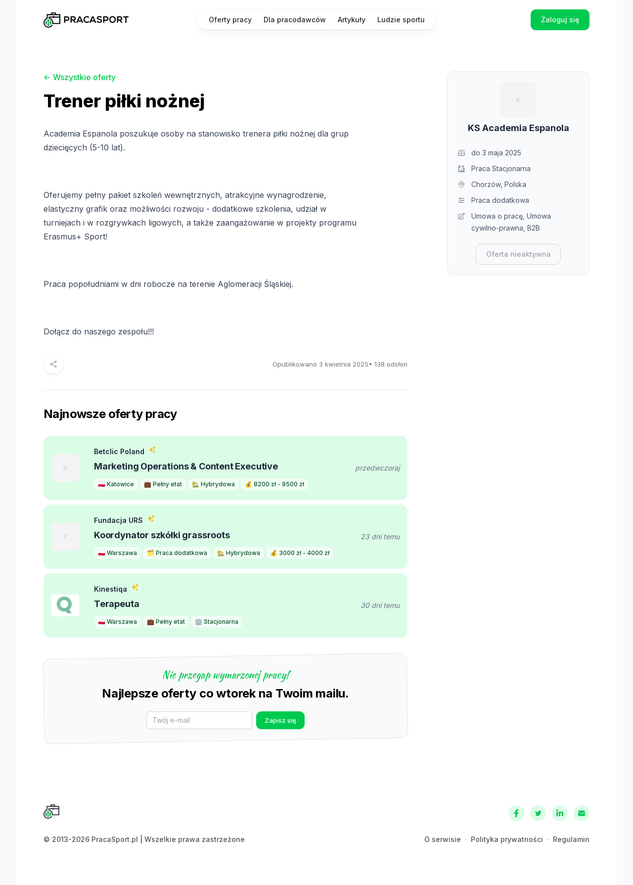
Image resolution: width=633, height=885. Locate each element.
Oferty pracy (230, 19)
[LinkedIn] (560, 813)
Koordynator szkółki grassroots (162, 535)
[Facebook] (516, 813)
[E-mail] (199, 720)
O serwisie (442, 839)
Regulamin (571, 839)
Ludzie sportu (401, 19)
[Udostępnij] (53, 364)
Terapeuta (116, 604)
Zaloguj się (560, 19)
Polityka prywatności (507, 839)
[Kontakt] (581, 813)
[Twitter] (538, 813)
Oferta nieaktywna (518, 254)
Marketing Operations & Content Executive (186, 466)
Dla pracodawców (295, 19)
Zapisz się (280, 720)
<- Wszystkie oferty (80, 77)
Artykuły (351, 19)
